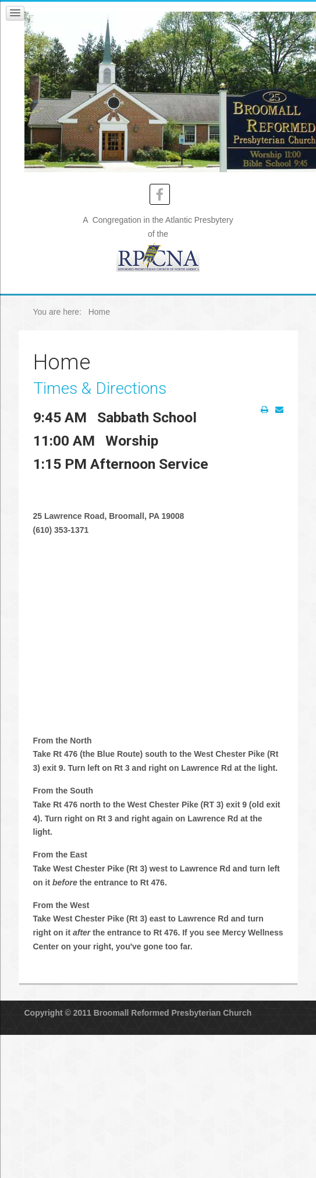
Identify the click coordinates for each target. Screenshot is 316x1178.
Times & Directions (99, 388)
